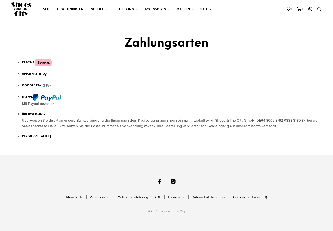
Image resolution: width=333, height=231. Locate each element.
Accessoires (155, 9)
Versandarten (100, 197)
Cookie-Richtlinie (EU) (250, 197)
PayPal (41, 97)
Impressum (176, 197)
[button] (289, 9)
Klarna (37, 62)
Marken (183, 9)
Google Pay (37, 85)
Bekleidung (124, 9)
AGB (158, 197)
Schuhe (97, 9)
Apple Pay (35, 74)
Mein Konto (74, 197)
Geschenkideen (70, 9)
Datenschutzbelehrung (209, 197)
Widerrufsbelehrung (132, 197)
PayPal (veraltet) (36, 136)
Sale (204, 9)
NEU (46, 9)
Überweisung (33, 114)
